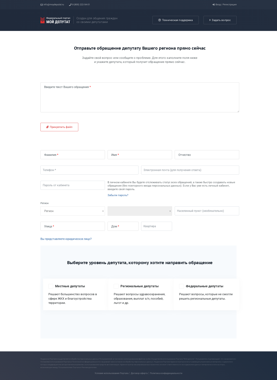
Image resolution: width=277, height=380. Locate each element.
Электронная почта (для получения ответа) (174, 169)
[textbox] (73, 210)
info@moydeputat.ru (52, 4)
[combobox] (72, 210)
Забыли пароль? (118, 194)
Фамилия (50, 154)
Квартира (151, 225)
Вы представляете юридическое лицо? (66, 238)
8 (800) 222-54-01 (80, 4)
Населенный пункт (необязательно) (201, 210)
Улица (48, 225)
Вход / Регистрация (225, 4)
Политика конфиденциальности (166, 372)
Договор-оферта (139, 372)
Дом (114, 225)
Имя (114, 154)
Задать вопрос (220, 19)
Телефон (49, 169)
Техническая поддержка (175, 19)
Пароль (49, 184)
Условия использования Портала (111, 372)
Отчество (184, 154)
